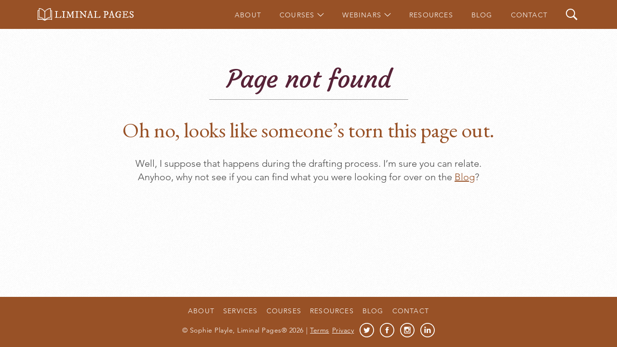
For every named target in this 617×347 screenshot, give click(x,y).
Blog (482, 15)
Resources (431, 15)
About (248, 15)
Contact (529, 15)
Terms (319, 330)
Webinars (361, 15)
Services (240, 311)
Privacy (343, 330)
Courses (297, 15)
